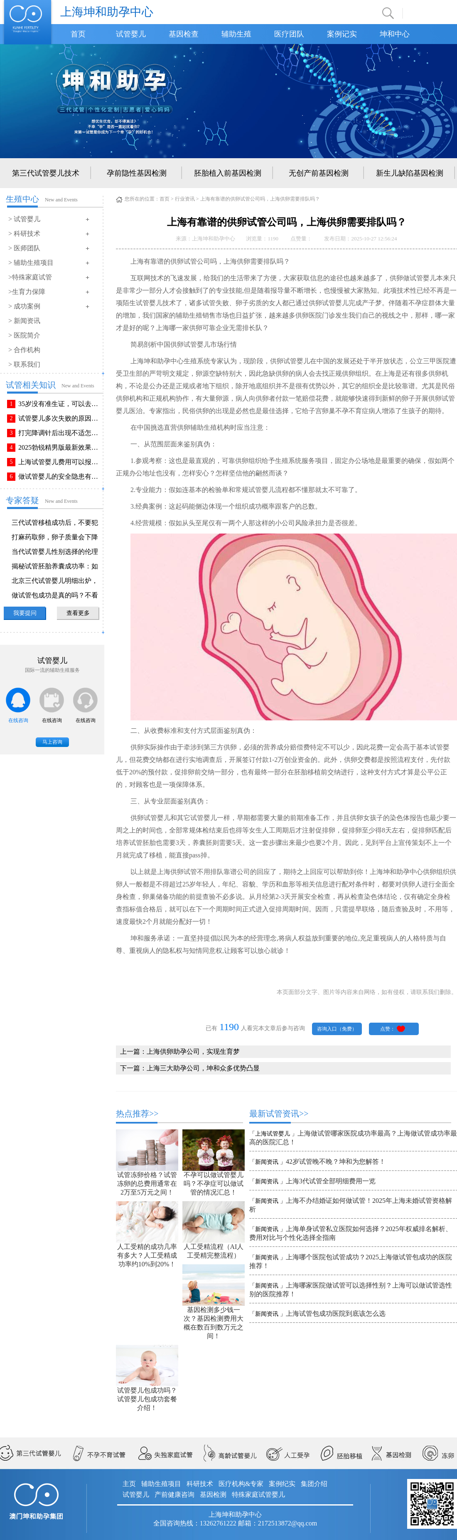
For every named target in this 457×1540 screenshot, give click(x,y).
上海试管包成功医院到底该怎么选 (336, 1313)
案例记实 (342, 34)
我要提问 (25, 613)
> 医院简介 (24, 335)
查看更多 (78, 613)
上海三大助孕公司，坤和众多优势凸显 (203, 1068)
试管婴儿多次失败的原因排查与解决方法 (59, 418)
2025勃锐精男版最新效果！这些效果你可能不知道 (59, 447)
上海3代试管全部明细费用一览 (331, 1181)
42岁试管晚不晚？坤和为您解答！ (336, 1161)
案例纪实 (282, 1483)
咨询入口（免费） (337, 1029)
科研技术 (200, 1483)
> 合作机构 (24, 349)
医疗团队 (289, 34)
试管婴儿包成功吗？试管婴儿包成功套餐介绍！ (147, 1399)
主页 (129, 1483)
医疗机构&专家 (241, 1483)
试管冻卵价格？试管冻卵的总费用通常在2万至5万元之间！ (147, 1183)
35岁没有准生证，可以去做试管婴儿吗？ (59, 403)
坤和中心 (395, 34)
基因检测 (213, 1494)
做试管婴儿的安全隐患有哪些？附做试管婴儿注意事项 (59, 476)
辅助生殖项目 (161, 1483)
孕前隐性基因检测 (137, 173)
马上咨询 (52, 742)
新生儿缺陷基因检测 (409, 173)
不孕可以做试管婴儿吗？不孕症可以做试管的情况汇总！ (213, 1183)
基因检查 (184, 34)
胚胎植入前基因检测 (227, 173)
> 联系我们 (24, 364)
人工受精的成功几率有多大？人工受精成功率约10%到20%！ (147, 1255)
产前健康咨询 (174, 1494)
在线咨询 (18, 720)
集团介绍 (314, 1483)
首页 (78, 34)
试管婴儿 (131, 34)
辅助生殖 (236, 34)
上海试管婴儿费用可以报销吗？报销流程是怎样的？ (59, 461)
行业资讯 (185, 199)
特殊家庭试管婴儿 (258, 1494)
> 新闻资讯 (24, 320)
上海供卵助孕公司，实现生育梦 (193, 1051)
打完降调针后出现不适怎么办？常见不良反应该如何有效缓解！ (59, 432)
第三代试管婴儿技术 (45, 173)
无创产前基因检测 (319, 173)
